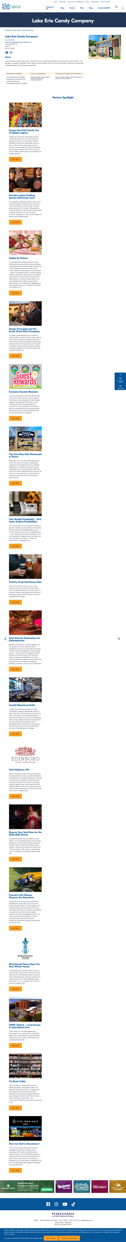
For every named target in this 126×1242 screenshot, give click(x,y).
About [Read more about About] (56, 2)
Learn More (15, 159)
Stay (62, 8)
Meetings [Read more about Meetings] (63, 2)
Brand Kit (68, 1222)
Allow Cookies (51, 1238)
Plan (82, 8)
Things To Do (50, 8)
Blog (91, 8)
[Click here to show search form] (123, 8)
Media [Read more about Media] (87, 2)
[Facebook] (48, 1204)
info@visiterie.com (87, 1220)
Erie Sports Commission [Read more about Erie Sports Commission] (76, 2)
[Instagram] (56, 1204)
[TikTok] (73, 1204)
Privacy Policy (59, 1222)
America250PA (104, 8)
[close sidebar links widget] (120, 374)
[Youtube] (65, 1204)
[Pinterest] (79, 1204)
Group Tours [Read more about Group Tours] (105, 2)
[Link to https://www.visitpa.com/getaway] (63, 1216)
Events (72, 8)
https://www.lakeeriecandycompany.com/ (18, 42)
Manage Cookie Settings (69, 1238)
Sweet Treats (16, 30)
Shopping (8, 30)
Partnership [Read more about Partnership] (95, 2)
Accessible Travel (27, 30)
